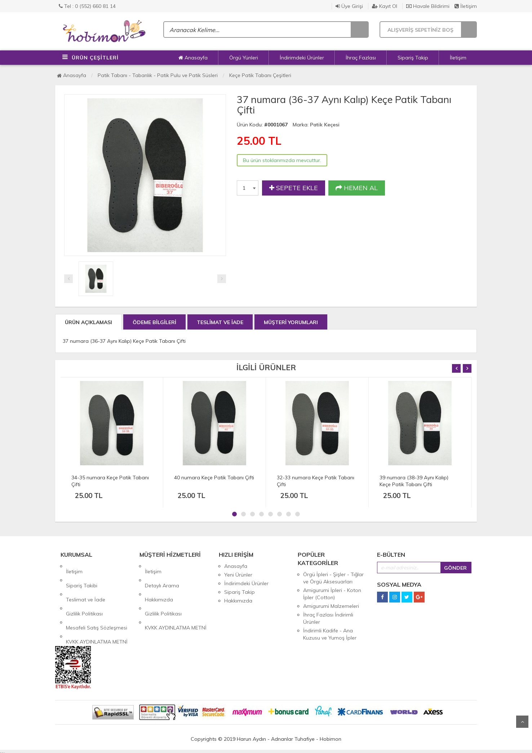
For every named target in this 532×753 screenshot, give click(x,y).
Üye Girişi (349, 6)
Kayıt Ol (384, 6)
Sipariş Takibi (81, 575)
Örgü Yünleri (243, 57)
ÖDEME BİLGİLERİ (154, 322)
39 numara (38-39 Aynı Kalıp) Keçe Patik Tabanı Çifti (414, 481)
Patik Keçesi (325, 124)
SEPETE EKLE (293, 188)
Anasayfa (193, 57)
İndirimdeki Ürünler (302, 57)
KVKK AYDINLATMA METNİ (97, 609)
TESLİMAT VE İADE (220, 322)
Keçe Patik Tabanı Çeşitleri (260, 75)
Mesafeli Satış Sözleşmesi (96, 600)
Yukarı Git (522, 722)
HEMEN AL (357, 188)
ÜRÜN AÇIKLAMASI (88, 322)
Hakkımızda (159, 583)
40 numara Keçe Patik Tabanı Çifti (214, 477)
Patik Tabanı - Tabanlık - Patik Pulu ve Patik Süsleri (158, 75)
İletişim (466, 6)
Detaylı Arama (162, 575)
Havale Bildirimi (427, 6)
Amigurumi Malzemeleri (331, 606)
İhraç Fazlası (361, 57)
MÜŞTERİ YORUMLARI (291, 322)
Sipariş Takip (413, 57)
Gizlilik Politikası (84, 592)
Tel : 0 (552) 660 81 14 (87, 6)
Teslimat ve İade (85, 583)
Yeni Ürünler (238, 575)
